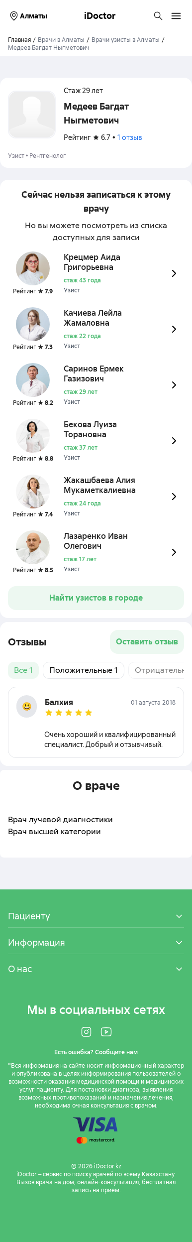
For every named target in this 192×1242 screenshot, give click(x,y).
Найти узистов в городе (96, 598)
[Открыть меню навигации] (176, 16)
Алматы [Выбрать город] (27, 16)
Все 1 (23, 670)
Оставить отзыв (147, 641)
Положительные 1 (83, 670)
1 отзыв (129, 137)
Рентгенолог (47, 156)
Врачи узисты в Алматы (126, 40)
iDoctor (100, 15)
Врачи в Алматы (61, 40)
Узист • (18, 156)
